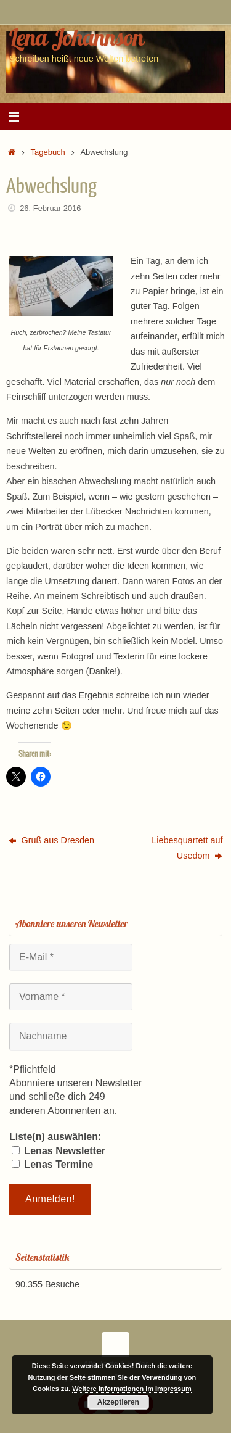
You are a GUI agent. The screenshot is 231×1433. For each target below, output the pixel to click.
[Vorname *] (70, 996)
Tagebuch (48, 152)
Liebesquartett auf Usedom (187, 847)
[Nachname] (70, 1036)
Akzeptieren (118, 1402)
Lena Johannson (76, 37)
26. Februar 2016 (50, 208)
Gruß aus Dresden (51, 840)
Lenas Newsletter (58, 1151)
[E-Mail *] (70, 957)
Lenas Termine (52, 1164)
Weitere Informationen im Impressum (132, 1388)
